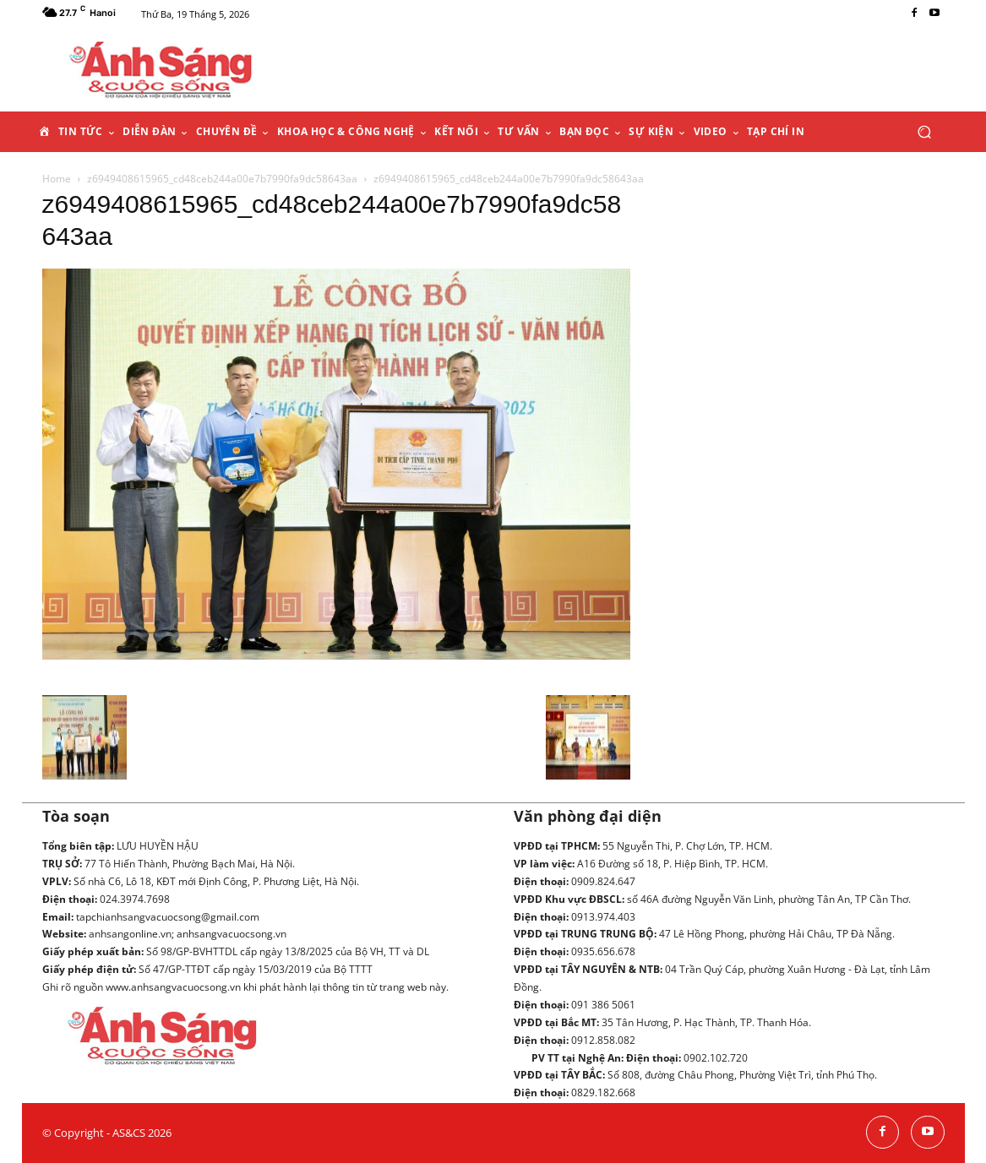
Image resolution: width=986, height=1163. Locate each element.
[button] (925, 131)
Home (56, 178)
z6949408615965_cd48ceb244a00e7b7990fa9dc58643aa (222, 178)
